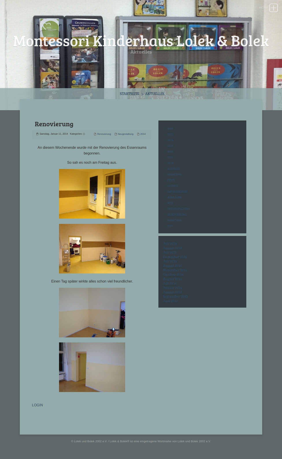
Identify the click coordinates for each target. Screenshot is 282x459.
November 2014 (175, 270)
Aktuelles (154, 93)
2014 (143, 134)
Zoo (170, 226)
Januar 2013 (172, 292)
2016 (170, 151)
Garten (172, 186)
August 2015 (172, 265)
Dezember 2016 (175, 256)
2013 (170, 134)
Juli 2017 (170, 252)
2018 (170, 163)
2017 (170, 157)
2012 (170, 128)
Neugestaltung (126, 134)
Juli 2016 (170, 261)
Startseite (129, 93)
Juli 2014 (170, 283)
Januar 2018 (172, 247)
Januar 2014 (172, 287)
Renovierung (104, 134)
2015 (170, 146)
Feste (171, 180)
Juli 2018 (170, 243)
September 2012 (175, 296)
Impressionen (177, 191)
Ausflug (173, 169)
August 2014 (172, 278)
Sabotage (174, 220)
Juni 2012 (170, 300)
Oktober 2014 (173, 274)
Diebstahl (174, 174)
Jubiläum (174, 197)
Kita (170, 203)
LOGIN (37, 405)
